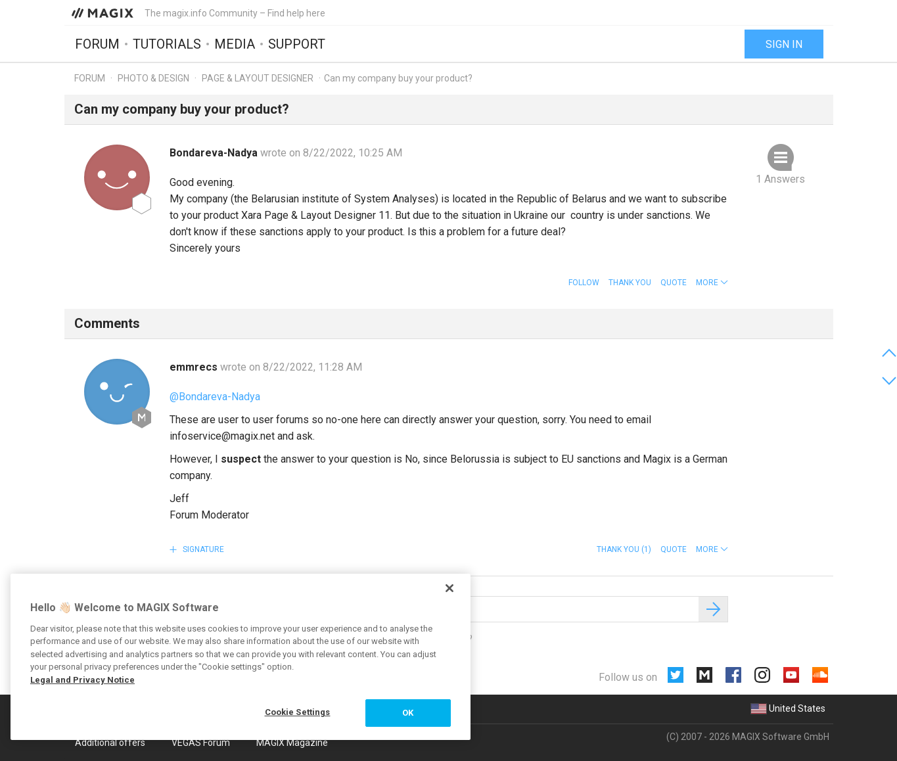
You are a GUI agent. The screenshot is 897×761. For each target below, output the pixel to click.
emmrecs (195, 367)
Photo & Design (153, 78)
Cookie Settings (298, 712)
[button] (712, 282)
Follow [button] (583, 282)
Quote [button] (673, 282)
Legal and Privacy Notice (82, 680)
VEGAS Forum (201, 742)
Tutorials (167, 44)
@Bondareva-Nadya (215, 396)
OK (407, 713)
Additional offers (110, 742)
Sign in (784, 44)
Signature (202, 549)
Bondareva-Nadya (215, 153)
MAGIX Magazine (292, 742)
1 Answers (780, 179)
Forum (97, 44)
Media (234, 44)
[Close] (449, 588)
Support (296, 44)
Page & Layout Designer (257, 78)
